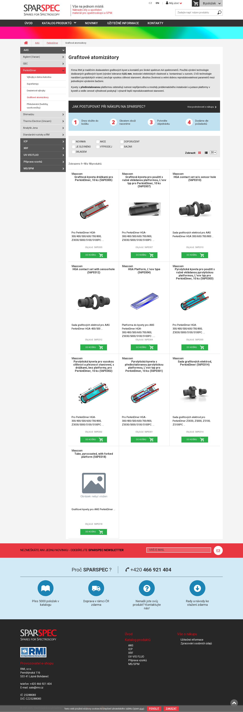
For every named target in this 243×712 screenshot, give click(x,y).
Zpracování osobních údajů (196, 643)
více (141, 708)
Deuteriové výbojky (36, 90)
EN (157, 3)
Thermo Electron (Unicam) (37, 121)
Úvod (128, 634)
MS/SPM (29, 168)
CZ (150, 3)
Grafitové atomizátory (37, 97)
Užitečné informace (123, 23)
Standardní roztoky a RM (36, 134)
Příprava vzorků (33, 161)
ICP (26, 141)
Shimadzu (28, 114)
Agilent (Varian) (31, 56)
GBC (25, 63)
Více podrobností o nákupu (200, 107)
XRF (26, 148)
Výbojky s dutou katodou (39, 77)
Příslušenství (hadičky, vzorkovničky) (37, 106)
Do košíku (91, 255)
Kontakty (155, 23)
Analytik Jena (30, 128)
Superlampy (32, 84)
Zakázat (171, 708)
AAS (37, 43)
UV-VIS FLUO (31, 154)
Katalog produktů (57, 23)
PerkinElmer (52, 43)
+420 (148, 570)
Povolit (154, 708)
